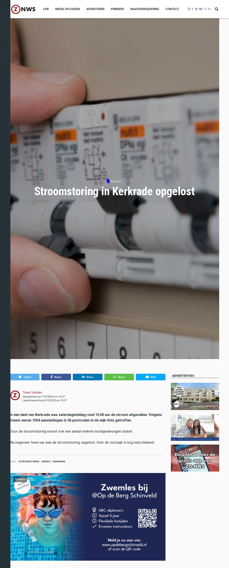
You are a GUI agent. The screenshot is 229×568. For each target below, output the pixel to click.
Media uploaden (67, 9)
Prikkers (117, 9)
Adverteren (95, 9)
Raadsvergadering (144, 9)
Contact (172, 9)
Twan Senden (32, 392)
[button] (25, 377)
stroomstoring (29, 461)
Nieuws (115, 181)
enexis (46, 461)
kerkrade (59, 461)
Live (46, 9)
